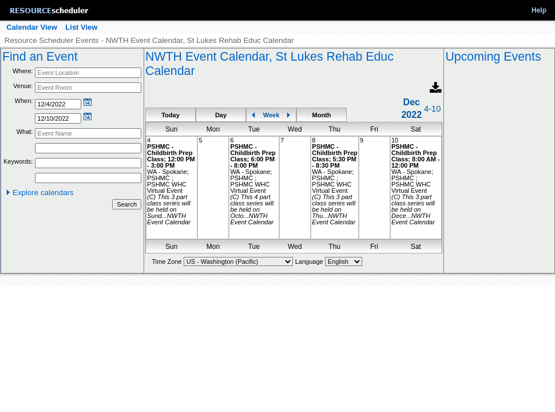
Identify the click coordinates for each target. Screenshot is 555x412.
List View (81, 27)
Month (321, 115)
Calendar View (31, 27)
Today (170, 115)
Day (221, 115)
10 (394, 140)
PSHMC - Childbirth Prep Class (169, 153)
